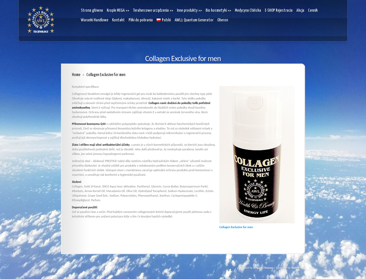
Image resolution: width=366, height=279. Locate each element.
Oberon (222, 20)
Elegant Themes (263, 268)
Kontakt (118, 20)
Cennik (313, 10)
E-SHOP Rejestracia (279, 10)
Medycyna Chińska (248, 10)
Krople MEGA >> (118, 10)
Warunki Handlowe (94, 20)
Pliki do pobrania (141, 20)
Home (76, 75)
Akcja (300, 10)
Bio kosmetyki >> (218, 10)
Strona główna (92, 10)
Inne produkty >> (189, 10)
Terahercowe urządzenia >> (153, 10)
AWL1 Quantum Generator (194, 20)
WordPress (298, 268)
